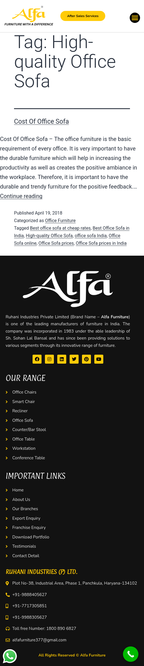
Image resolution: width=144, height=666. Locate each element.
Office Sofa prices (56, 243)
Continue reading (21, 196)
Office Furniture (60, 220)
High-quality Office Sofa (49, 235)
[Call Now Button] (130, 654)
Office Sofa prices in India (101, 243)
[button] (135, 18)
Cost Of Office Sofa (41, 121)
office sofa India (91, 235)
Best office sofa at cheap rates (60, 228)
